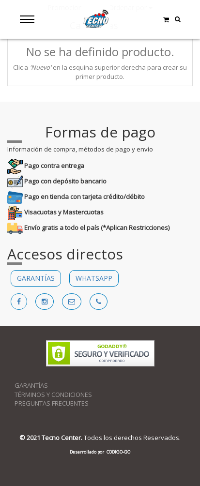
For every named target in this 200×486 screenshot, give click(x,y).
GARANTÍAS (36, 278)
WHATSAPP (94, 278)
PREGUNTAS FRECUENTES (52, 403)
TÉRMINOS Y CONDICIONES (53, 394)
